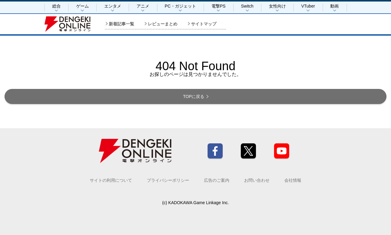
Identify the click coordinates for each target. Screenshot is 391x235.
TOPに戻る (194, 96)
